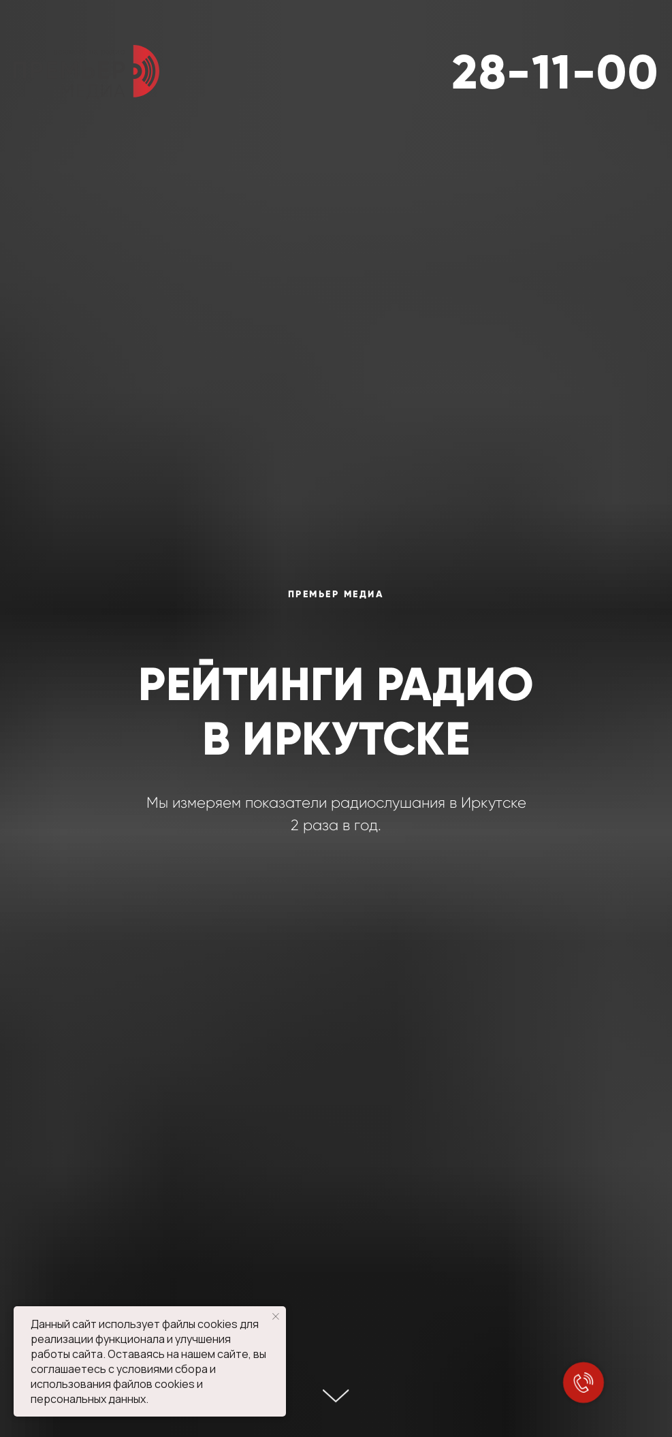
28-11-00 (555, 72)
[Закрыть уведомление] (276, 1316)
